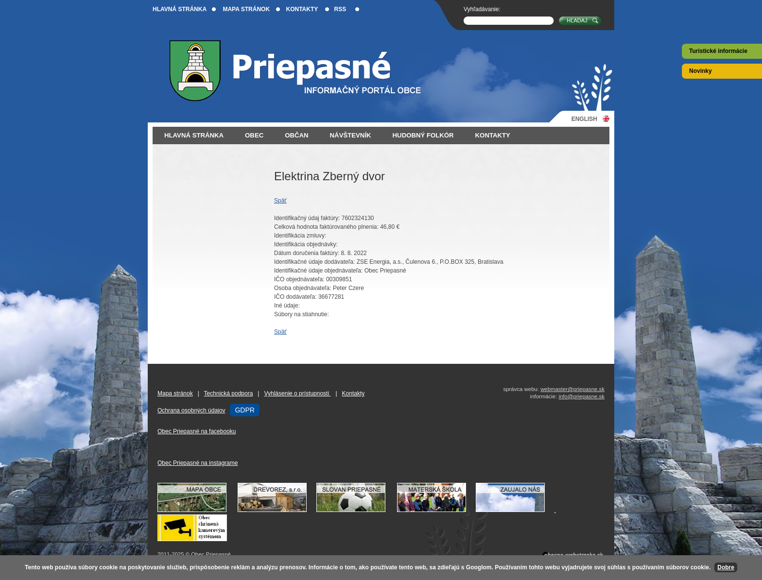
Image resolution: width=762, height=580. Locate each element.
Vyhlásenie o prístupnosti (297, 393)
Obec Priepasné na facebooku (196, 431)
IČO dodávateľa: (295, 296)
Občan (296, 135)
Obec (254, 135)
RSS (340, 9)
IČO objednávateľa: (299, 279)
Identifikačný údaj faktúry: (307, 218)
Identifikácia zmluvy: (300, 235)
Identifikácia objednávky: (306, 244)
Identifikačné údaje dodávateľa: (314, 261)
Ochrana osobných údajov (191, 410)
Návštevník (350, 135)
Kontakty (302, 9)
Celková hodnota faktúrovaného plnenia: (326, 226)
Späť (280, 200)
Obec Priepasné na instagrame (197, 463)
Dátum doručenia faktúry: (306, 253)
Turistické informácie (718, 51)
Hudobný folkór (423, 135)
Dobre (725, 567)
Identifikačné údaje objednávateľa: (318, 270)
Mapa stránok (246, 9)
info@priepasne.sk (581, 396)
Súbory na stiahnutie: (301, 314)
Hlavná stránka (180, 9)
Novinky (700, 71)
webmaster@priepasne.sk (572, 389)
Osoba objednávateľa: (302, 288)
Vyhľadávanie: (482, 9)
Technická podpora (228, 393)
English (584, 119)
